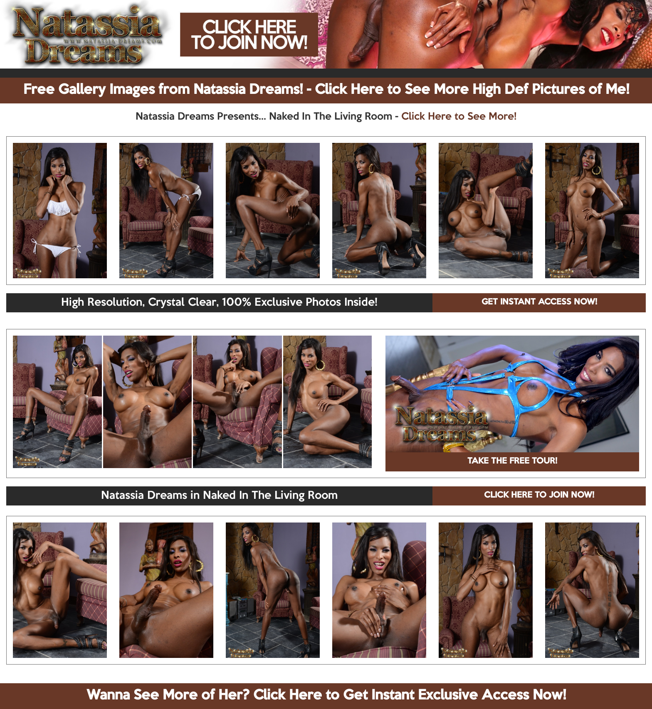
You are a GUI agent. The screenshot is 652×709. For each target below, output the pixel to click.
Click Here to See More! (458, 116)
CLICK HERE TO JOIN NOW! (539, 495)
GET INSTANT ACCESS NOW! (539, 302)
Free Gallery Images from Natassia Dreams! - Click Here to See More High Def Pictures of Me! (326, 90)
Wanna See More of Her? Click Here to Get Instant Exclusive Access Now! (326, 695)
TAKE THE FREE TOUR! (512, 461)
